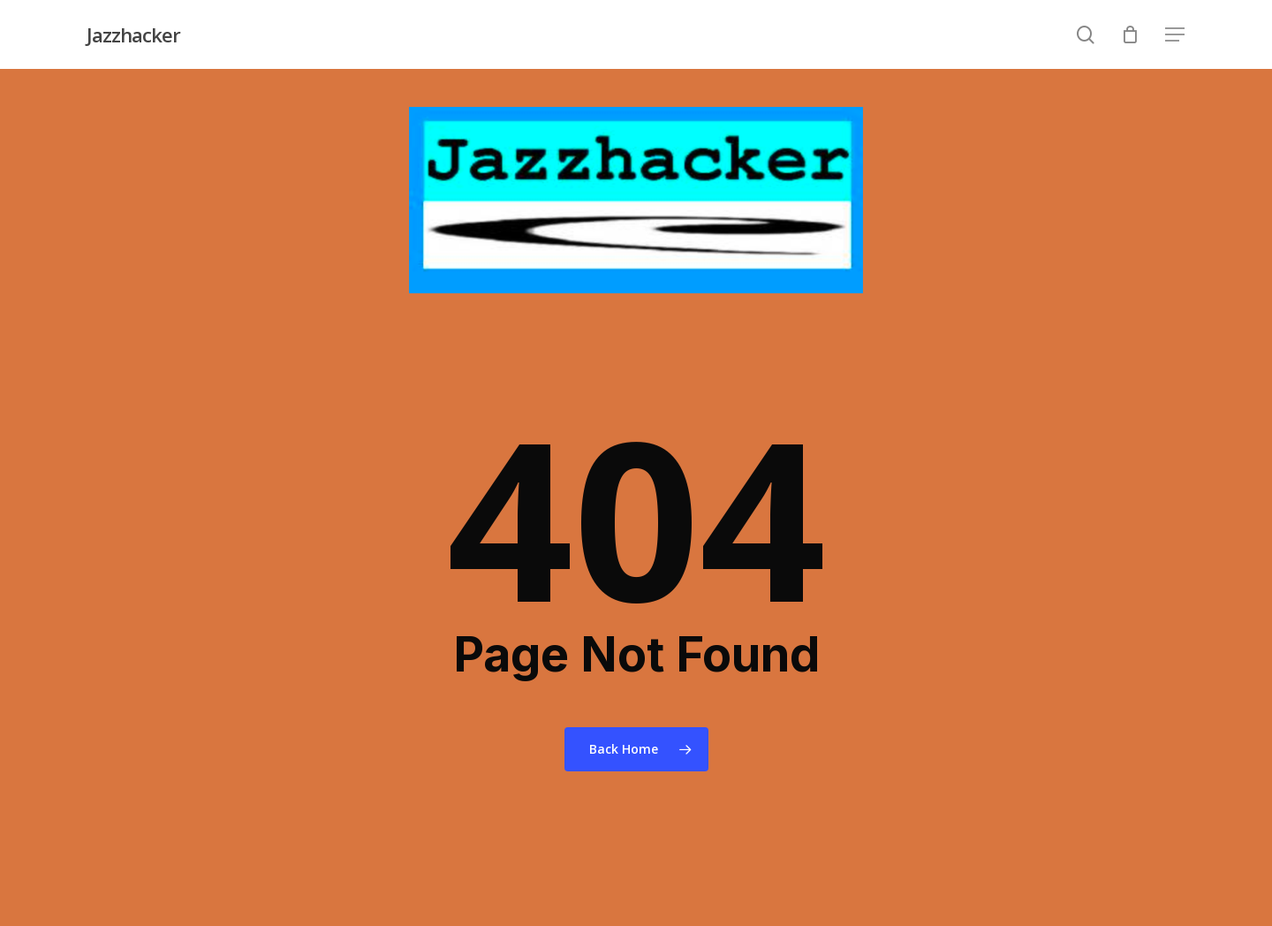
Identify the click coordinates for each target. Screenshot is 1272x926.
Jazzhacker (133, 34)
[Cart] (1130, 34)
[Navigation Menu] (1175, 35)
